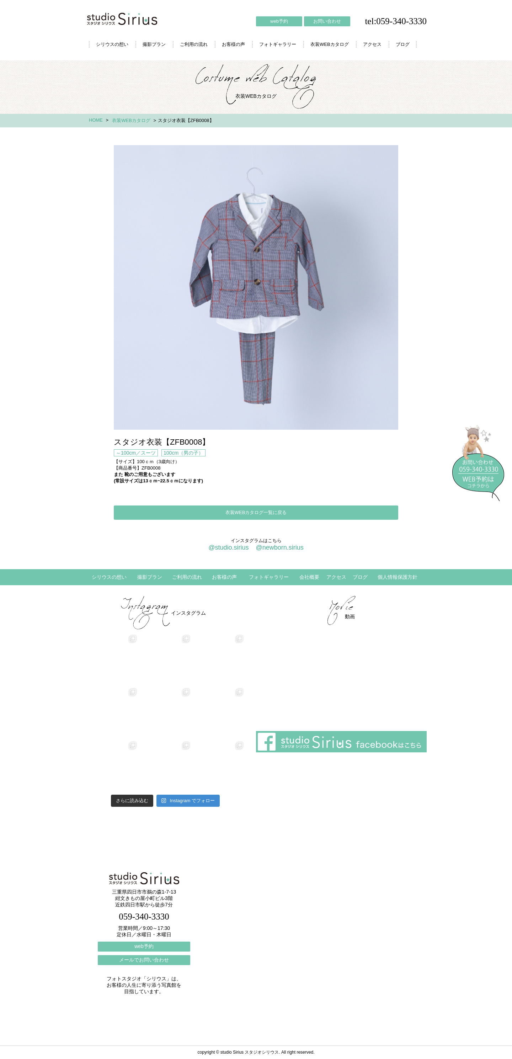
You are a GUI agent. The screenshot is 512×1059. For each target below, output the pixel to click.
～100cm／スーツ (136, 453)
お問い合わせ (327, 21)
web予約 (279, 21)
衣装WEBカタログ (329, 44)
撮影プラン (154, 44)
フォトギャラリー (277, 44)
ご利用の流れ (194, 44)
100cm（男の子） (183, 453)
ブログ (403, 44)
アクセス (372, 44)
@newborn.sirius (279, 547)
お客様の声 (233, 44)
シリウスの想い (112, 44)
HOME (96, 120)
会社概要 (309, 577)
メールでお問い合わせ (144, 960)
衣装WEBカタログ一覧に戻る (256, 512)
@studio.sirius (228, 547)
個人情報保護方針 (397, 577)
